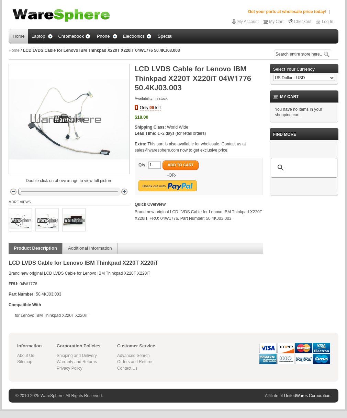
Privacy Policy (69, 368)
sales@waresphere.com (157, 150)
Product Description (35, 248)
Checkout (303, 21)
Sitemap (24, 361)
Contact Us (127, 368)
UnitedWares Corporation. (308, 395)
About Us (25, 355)
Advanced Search (133, 355)
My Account (248, 21)
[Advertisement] (304, 235)
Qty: (142, 165)
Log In (327, 21)
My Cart (276, 21)
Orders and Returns (135, 361)
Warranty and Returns (77, 361)
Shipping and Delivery (77, 355)
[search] (303, 168)
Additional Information (90, 248)
